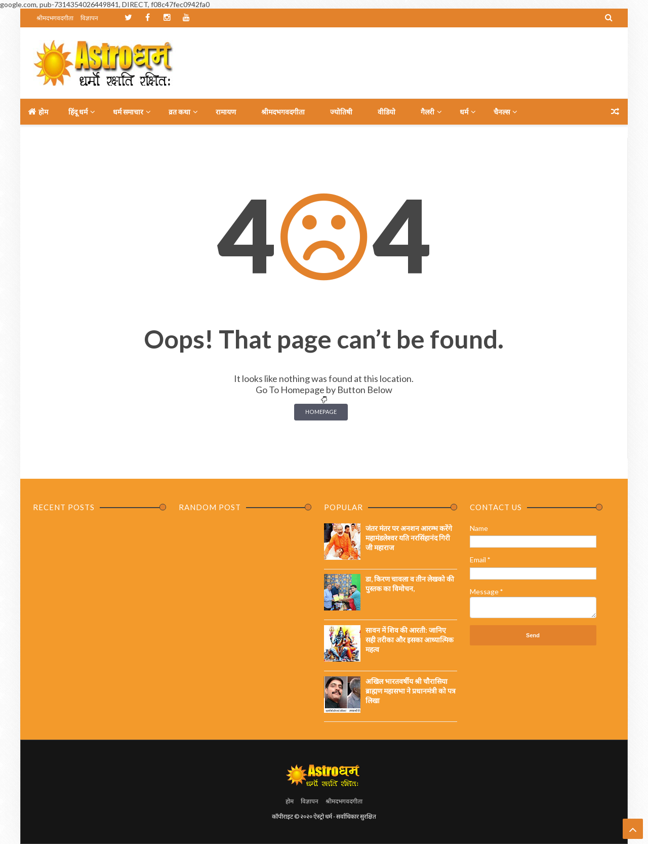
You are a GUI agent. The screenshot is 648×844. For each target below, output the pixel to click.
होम (38, 111)
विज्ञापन (89, 18)
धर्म (464, 111)
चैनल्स (502, 111)
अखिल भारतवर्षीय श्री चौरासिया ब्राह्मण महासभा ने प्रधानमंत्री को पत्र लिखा (411, 691)
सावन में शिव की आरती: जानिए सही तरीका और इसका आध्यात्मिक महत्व (410, 640)
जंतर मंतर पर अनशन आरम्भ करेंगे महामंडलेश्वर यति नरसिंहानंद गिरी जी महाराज (409, 538)
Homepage (321, 411)
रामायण (226, 111)
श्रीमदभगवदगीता (54, 18)
